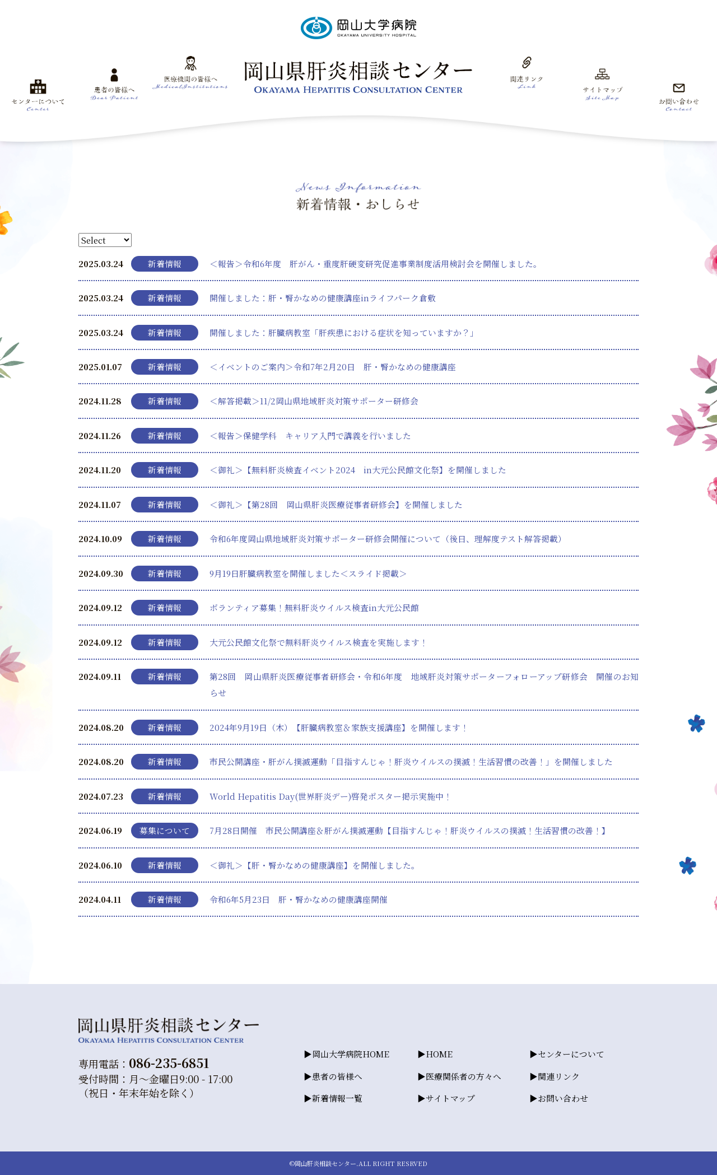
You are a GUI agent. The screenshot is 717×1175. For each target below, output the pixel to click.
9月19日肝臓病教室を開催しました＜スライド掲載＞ (308, 573)
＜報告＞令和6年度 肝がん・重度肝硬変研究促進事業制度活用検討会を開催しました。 (375, 263)
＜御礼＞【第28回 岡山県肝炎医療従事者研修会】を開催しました (336, 504)
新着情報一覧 (337, 1098)
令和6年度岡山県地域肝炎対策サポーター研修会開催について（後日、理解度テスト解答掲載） (387, 538)
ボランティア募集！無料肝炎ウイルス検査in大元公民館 (314, 607)
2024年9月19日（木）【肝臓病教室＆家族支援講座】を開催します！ (339, 727)
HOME (439, 1054)
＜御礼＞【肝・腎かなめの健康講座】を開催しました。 (314, 865)
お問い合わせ (563, 1098)
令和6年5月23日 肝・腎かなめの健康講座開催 (298, 899)
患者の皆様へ (337, 1076)
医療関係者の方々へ (463, 1076)
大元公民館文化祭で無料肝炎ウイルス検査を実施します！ (318, 642)
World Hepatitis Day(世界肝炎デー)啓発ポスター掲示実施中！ (330, 796)
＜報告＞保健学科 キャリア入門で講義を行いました (310, 435)
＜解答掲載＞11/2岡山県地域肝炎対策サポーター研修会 (313, 401)
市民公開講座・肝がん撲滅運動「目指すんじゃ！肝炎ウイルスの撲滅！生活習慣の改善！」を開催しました (411, 761)
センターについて (571, 1054)
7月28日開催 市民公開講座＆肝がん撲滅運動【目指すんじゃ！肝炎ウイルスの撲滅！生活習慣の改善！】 (409, 830)
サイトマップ (450, 1098)
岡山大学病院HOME (350, 1054)
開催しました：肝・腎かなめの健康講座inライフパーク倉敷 (322, 298)
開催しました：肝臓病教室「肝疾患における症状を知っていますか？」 (343, 332)
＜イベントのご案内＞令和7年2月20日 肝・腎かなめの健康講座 (332, 366)
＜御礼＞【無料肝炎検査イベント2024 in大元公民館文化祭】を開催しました (357, 469)
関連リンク (559, 1076)
